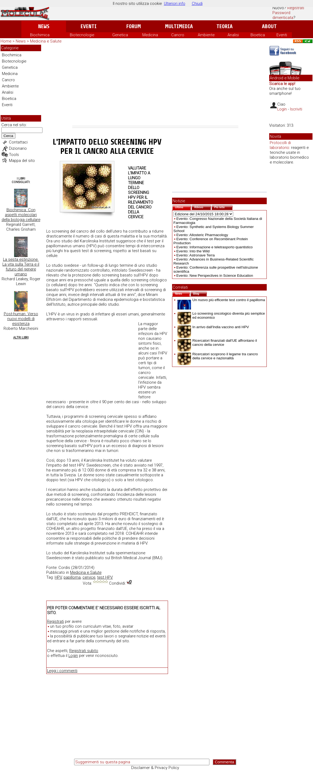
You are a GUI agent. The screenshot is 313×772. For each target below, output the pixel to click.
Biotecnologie (82, 34)
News (43, 26)
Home (6, 41)
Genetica (120, 34)
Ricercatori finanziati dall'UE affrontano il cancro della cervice (217, 342)
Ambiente (206, 34)
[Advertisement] (155, 85)
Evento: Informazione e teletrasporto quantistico (214, 247)
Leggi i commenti (62, 670)
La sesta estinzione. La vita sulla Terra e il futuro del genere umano (20, 266)
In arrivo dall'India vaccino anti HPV (213, 327)
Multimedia (179, 26)
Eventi (89, 26)
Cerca (8, 136)
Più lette (223, 207)
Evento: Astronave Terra (195, 255)
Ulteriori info (174, 3)
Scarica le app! (282, 83)
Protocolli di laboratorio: (280, 145)
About (269, 26)
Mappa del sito (22, 160)
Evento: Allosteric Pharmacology (202, 235)
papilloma (72, 577)
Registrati (295, 7)
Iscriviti (296, 109)
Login (73, 655)
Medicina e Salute (45, 41)
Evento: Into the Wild (193, 251)
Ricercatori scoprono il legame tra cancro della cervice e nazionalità (217, 356)
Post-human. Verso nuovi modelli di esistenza (21, 318)
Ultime (183, 207)
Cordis (64, 567)
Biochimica (40, 34)
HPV (58, 577)
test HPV (105, 577)
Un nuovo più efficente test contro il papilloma (221, 300)
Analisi (233, 34)
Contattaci (18, 142)
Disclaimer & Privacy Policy (155, 767)
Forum (133, 26)
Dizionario (18, 148)
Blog (200, 293)
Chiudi (197, 3)
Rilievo (202, 207)
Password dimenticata (282, 15)
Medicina (150, 34)
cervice (89, 577)
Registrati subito (83, 650)
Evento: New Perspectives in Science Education (214, 275)
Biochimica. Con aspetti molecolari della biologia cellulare (21, 214)
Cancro (177, 34)
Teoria (224, 26)
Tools (14, 154)
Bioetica (258, 34)
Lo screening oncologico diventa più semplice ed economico (221, 315)
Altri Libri (21, 337)
